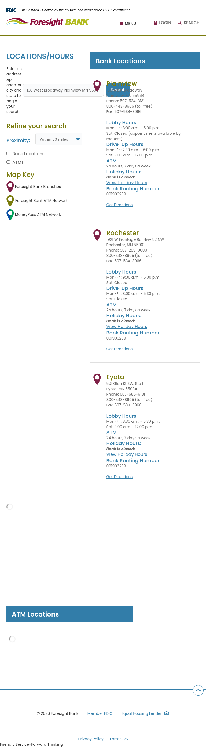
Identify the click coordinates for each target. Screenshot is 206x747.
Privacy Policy (91, 739)
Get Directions (119, 204)
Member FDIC (99, 713)
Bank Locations (25, 154)
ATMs (15, 162)
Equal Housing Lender (145, 713)
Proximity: (18, 140)
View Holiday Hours (126, 183)
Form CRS (119, 739)
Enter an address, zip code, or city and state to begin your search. (14, 90)
